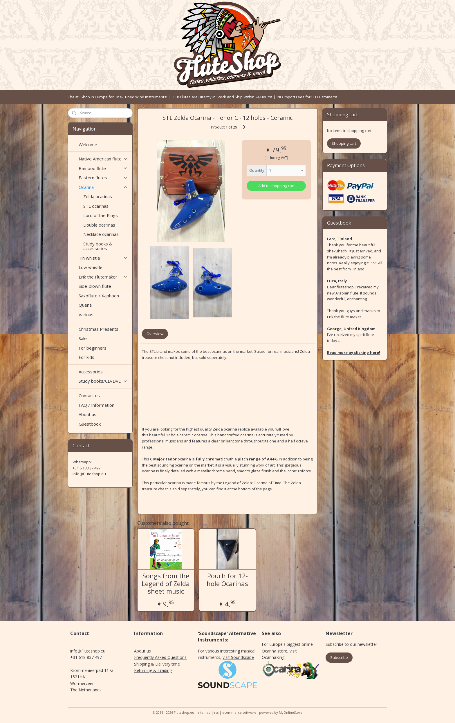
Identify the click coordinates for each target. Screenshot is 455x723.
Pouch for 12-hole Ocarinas (227, 579)
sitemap (204, 712)
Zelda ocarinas (97, 196)
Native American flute (103, 159)
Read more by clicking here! (353, 352)
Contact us (89, 395)
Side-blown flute (95, 286)
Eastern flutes (103, 177)
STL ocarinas (96, 206)
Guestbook (90, 424)
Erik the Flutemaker (103, 277)
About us (87, 414)
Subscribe (339, 657)
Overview (155, 333)
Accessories (91, 372)
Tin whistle (103, 258)
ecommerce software (239, 712)
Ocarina (103, 187)
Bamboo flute (103, 168)
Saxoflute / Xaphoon (99, 296)
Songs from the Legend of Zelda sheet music (166, 583)
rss (216, 712)
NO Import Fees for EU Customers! (307, 97)
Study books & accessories (97, 246)
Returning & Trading (153, 670)
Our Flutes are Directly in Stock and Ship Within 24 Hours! (222, 97)
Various (86, 314)
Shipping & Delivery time (157, 664)
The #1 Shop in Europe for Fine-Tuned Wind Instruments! (117, 97)
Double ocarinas (99, 225)
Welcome (88, 144)
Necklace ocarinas (101, 234)
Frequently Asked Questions (160, 657)
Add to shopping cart (276, 185)
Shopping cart (344, 143)
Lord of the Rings (100, 215)
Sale (83, 338)
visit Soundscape (238, 657)
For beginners (92, 348)
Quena (85, 305)
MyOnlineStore (290, 712)
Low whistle (90, 267)
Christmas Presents (98, 329)
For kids (86, 357)
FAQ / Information (96, 405)
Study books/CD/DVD (103, 381)
